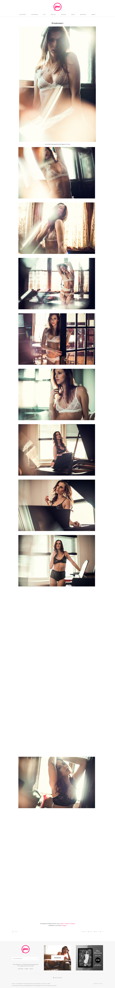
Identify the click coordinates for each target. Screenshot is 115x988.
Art (44, 14)
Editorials (22, 14)
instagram (72, 923)
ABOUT (31, 968)
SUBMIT (26, 968)
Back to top (98, 983)
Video (73, 14)
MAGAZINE (20, 968)
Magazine (83, 14)
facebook (67, 923)
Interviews (34, 14)
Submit (93, 14)
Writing (53, 14)
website (62, 923)
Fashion (63, 14)
